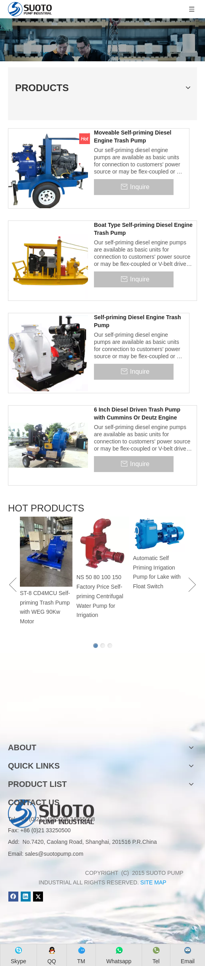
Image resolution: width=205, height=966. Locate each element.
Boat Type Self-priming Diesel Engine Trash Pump (143, 229)
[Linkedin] (26, 897)
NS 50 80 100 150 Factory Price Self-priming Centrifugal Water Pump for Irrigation (99, 596)
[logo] (51, 722)
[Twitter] (38, 897)
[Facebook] (13, 897)
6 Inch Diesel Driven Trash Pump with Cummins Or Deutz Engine (137, 413)
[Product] (102, 39)
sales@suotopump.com (54, 854)
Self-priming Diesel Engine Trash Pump (137, 321)
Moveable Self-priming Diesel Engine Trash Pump (133, 136)
